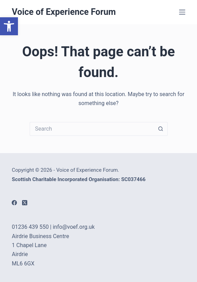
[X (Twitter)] (24, 202)
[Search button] (161, 129)
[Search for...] (92, 129)
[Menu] (182, 12)
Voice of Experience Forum (64, 12)
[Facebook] (14, 202)
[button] (9, 26)
